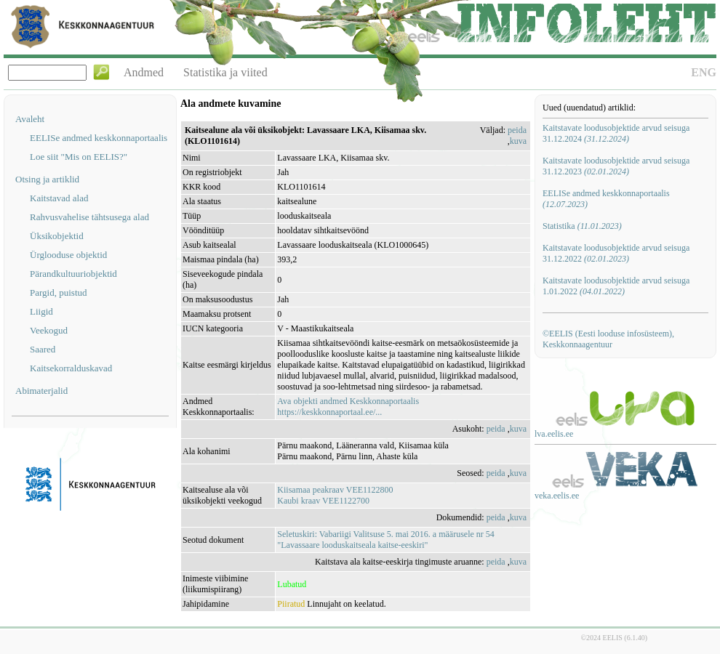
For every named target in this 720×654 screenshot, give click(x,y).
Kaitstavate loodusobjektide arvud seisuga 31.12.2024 (616, 133)
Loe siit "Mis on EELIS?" (78, 156)
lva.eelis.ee (554, 434)
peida (517, 130)
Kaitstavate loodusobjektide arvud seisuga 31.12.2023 (616, 166)
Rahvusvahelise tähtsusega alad (89, 216)
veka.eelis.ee (557, 495)
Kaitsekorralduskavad (71, 368)
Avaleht (29, 118)
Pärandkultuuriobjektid (73, 273)
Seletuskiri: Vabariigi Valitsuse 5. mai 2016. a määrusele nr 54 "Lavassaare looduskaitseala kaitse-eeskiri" (386, 539)
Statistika (582, 226)
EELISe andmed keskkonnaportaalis (98, 137)
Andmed (144, 72)
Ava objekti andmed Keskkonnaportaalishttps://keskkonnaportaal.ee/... (348, 406)
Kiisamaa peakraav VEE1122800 (335, 490)
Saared (42, 349)
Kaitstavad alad (59, 198)
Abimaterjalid (41, 390)
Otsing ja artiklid (47, 179)
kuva (518, 141)
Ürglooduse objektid (68, 254)
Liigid (41, 311)
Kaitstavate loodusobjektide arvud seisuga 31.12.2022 (616, 253)
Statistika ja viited (225, 72)
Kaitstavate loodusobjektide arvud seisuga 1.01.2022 (616, 285)
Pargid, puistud (58, 292)
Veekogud (49, 330)
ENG (703, 72)
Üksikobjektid (57, 235)
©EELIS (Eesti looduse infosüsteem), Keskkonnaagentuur (608, 339)
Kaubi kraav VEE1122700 (323, 501)
